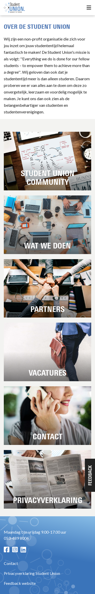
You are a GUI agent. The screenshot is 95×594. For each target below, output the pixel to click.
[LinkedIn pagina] (23, 549)
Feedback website (20, 583)
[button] (90, 475)
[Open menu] (89, 8)
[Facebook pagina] (6, 549)
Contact (11, 563)
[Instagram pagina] (15, 549)
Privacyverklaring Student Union (32, 573)
